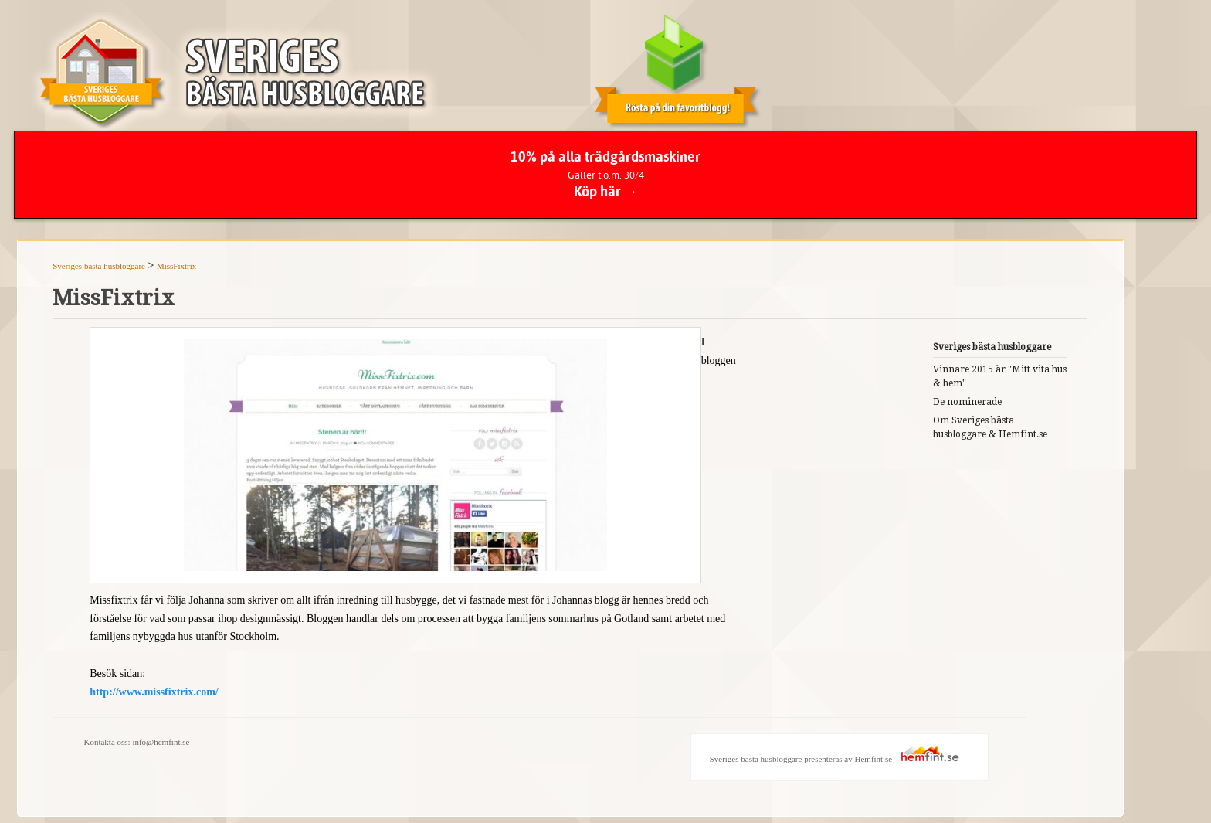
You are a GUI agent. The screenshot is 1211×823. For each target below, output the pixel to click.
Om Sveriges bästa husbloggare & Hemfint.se (990, 427)
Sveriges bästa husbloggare (99, 265)
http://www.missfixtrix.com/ (154, 692)
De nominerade (967, 401)
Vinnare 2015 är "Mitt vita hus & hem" (1000, 376)
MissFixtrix (176, 265)
